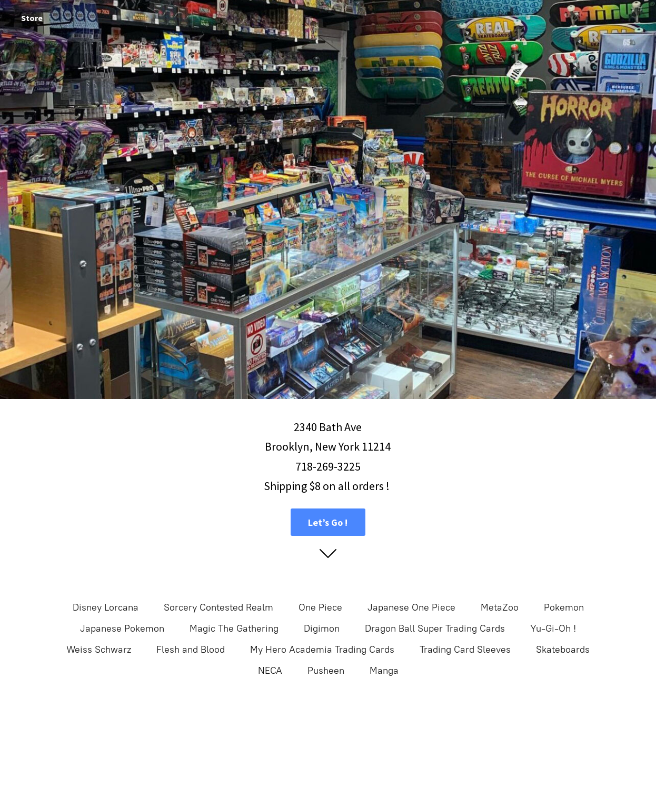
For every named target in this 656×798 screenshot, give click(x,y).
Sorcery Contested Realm (218, 607)
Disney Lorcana (105, 607)
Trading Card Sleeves (465, 649)
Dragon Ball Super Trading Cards (435, 628)
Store (32, 18)
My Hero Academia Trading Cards (322, 649)
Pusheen (325, 670)
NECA (270, 670)
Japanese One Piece (411, 607)
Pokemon (564, 607)
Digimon (322, 628)
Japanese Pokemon (122, 628)
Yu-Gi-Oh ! (553, 628)
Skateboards (563, 649)
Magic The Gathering (234, 628)
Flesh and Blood (190, 649)
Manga (384, 670)
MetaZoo (500, 607)
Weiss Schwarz (98, 649)
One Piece (320, 607)
